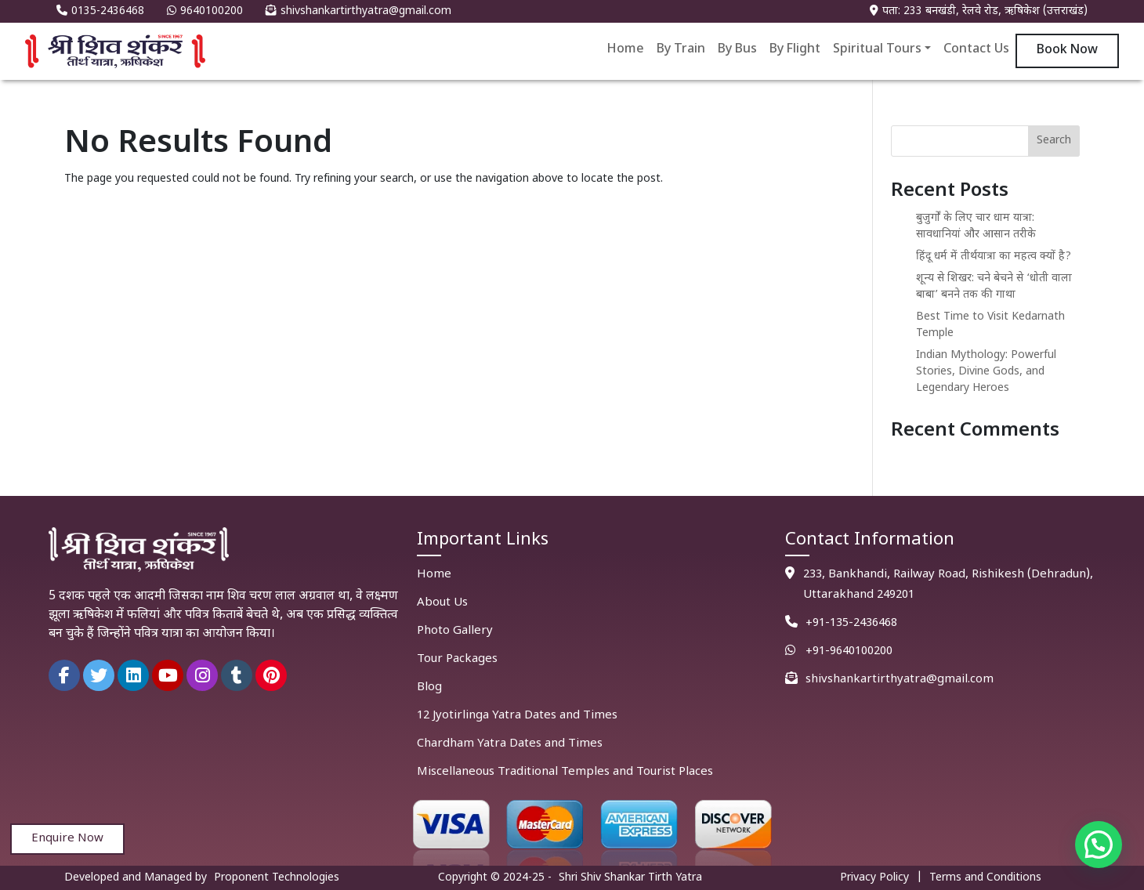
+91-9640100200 (849, 651)
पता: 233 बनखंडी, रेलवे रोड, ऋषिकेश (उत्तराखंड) (979, 11)
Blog (429, 687)
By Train (681, 50)
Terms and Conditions (985, 877)
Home (625, 50)
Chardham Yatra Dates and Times (510, 743)
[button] (1098, 844)
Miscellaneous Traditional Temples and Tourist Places (565, 772)
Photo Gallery (455, 631)
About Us (442, 602)
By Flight (794, 50)
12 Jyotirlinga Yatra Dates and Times (517, 715)
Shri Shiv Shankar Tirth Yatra (630, 877)
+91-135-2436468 (851, 623)
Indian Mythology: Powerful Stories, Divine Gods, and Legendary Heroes (986, 372)
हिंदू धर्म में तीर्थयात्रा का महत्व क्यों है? (993, 256)
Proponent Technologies (276, 877)
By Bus (737, 50)
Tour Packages (457, 659)
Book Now (1067, 50)
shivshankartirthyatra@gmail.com (358, 11)
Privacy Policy (874, 877)
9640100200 (205, 11)
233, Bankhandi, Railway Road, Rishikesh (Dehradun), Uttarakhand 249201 (948, 584)
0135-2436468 (100, 11)
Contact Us (976, 50)
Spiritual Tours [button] (877, 50)
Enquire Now (67, 838)
